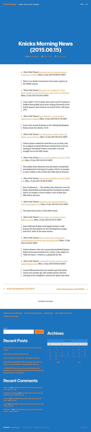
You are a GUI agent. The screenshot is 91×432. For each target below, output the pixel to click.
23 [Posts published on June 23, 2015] (56, 356)
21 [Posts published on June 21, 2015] (85, 353)
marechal (6, 387)
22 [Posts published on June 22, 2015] (50, 356)
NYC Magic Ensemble (67, 313)
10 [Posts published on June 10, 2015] (62, 350)
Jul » (79, 362)
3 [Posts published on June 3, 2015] (61, 347)
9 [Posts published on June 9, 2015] (55, 350)
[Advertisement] (45, 28)
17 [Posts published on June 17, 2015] (61, 353)
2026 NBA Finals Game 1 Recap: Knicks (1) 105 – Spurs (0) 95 (23, 394)
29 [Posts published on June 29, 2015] (50, 359)
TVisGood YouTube (11, 316)
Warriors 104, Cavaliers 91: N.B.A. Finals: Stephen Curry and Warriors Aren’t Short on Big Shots (44, 93)
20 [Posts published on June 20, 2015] (79, 353)
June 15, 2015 (48, 56)
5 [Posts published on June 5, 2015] (73, 347)
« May (58, 362)
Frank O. (6, 398)
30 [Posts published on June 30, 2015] (56, 359)
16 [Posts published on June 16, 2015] (56, 353)
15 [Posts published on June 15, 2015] (50, 353)
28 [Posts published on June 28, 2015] (85, 356)
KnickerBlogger (10, 4)
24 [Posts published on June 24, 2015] (62, 356)
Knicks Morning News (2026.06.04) (16, 354)
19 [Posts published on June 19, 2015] (73, 353)
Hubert (5, 404)
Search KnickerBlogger (34, 313)
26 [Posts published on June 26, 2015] (73, 356)
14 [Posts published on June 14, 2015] (85, 350)
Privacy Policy (27, 427)
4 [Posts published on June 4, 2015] (67, 347)
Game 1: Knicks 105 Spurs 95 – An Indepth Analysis (21, 358)
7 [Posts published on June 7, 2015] (84, 347)
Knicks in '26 (7, 409)
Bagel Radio (51, 313)
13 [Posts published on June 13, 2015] (79, 350)
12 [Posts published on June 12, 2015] (73, 350)
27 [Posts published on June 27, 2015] (79, 356)
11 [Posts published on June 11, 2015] (67, 350)
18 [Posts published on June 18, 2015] (67, 353)
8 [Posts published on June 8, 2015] (50, 350)
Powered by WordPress (42, 427)
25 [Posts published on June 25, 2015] (67, 356)
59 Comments (61, 56)
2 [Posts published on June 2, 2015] (55, 347)
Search (5, 328)
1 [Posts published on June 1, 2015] (50, 347)
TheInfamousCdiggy (10, 393)
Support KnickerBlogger (13, 313)
